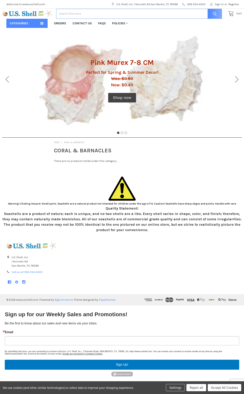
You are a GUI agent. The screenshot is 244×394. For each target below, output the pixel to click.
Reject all (196, 387)
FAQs (102, 36)
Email (9, 345)
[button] (122, 110)
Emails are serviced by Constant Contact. (83, 366)
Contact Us (82, 36)
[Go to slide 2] (237, 92)
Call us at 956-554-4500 (27, 285)
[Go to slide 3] (7, 92)
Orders (60, 36)
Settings (175, 387)
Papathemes (107, 312)
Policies (120, 36)
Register (233, 4)
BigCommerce (64, 312)
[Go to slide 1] (118, 145)
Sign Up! (122, 377)
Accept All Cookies (224, 387)
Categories (19, 36)
